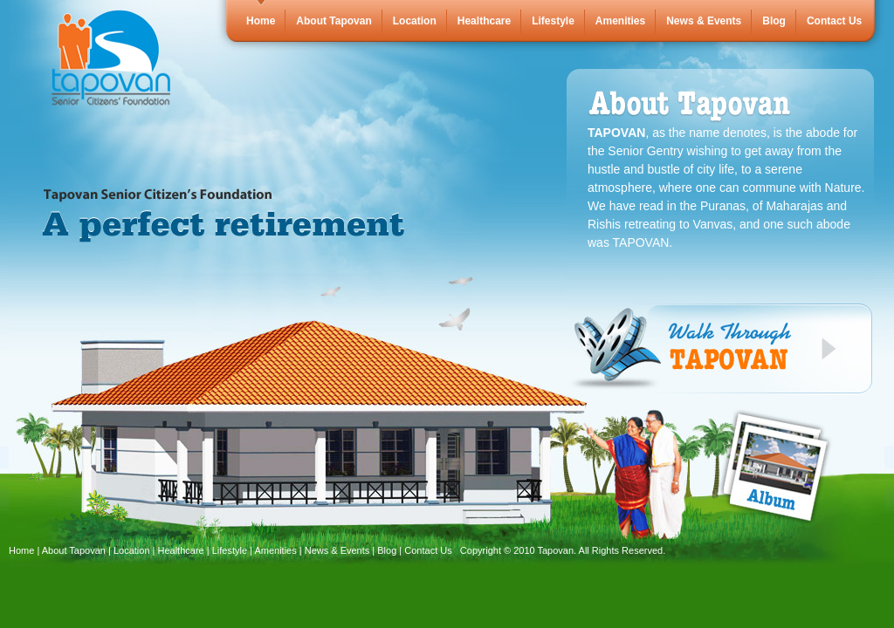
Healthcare (484, 21)
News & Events (703, 21)
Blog (774, 21)
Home (260, 21)
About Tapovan (333, 21)
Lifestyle (553, 21)
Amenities (620, 21)
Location (415, 21)
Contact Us (834, 21)
